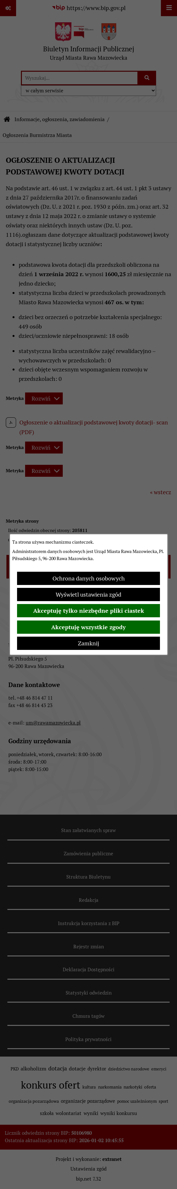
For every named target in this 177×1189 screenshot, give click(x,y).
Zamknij (88, 643)
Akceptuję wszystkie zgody (88, 627)
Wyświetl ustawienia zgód (88, 594)
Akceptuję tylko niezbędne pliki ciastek (88, 610)
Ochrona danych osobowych (88, 578)
